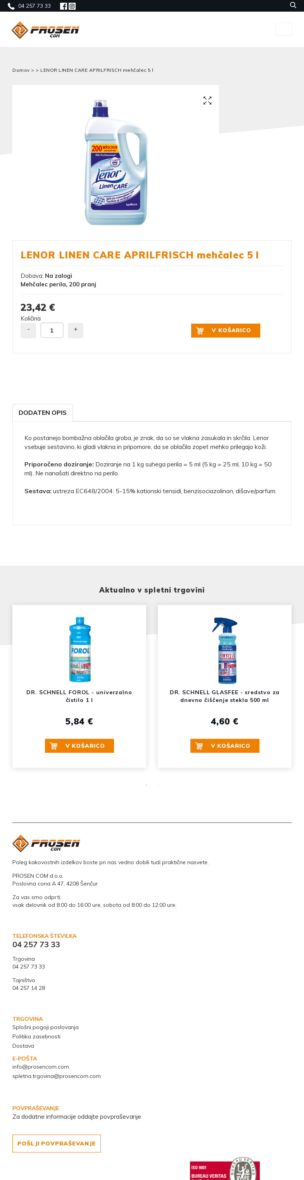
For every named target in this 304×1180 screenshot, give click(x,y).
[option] (115, 162)
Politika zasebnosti (36, 1036)
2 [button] (158, 785)
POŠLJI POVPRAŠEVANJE (56, 1143)
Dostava (23, 1045)
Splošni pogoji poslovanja (45, 1027)
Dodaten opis (43, 412)
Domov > (24, 70)
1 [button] (146, 785)
